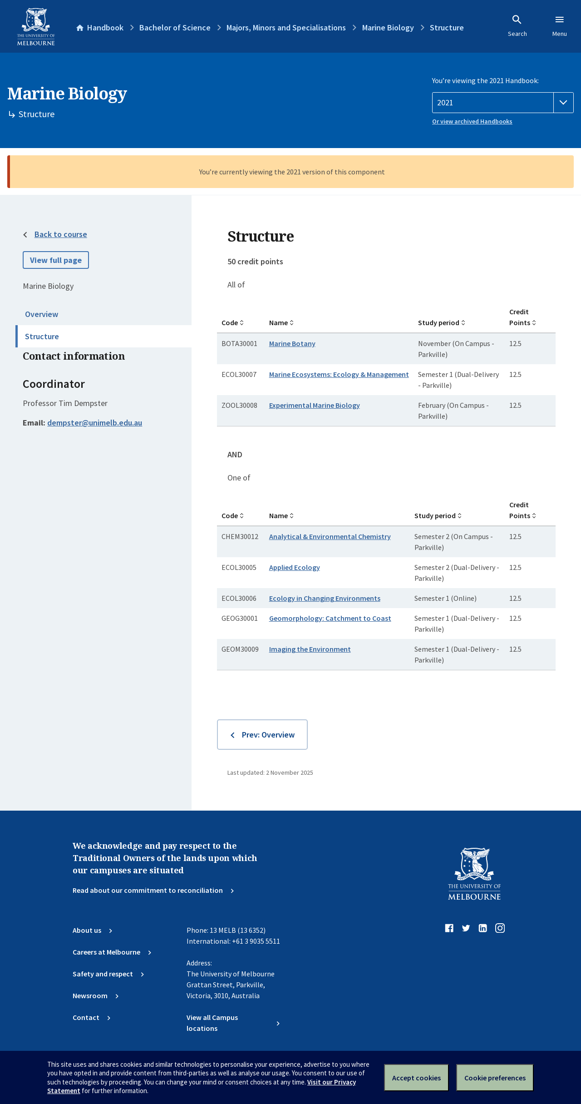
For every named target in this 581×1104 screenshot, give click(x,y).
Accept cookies (416, 1077)
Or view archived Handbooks (472, 121)
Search (517, 26)
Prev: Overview (268, 734)
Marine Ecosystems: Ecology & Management (339, 374)
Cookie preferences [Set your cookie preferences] (495, 1077)
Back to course (60, 234)
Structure (42, 336)
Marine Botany (292, 343)
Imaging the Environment (310, 648)
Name (278, 322)
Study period (438, 322)
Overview (41, 314)
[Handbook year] (503, 103)
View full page (56, 260)
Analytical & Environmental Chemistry (330, 536)
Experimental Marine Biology (314, 405)
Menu (559, 26)
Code (230, 322)
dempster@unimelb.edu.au (94, 423)
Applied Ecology (294, 567)
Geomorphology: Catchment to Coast (330, 618)
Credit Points (519, 317)
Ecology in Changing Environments (324, 598)
